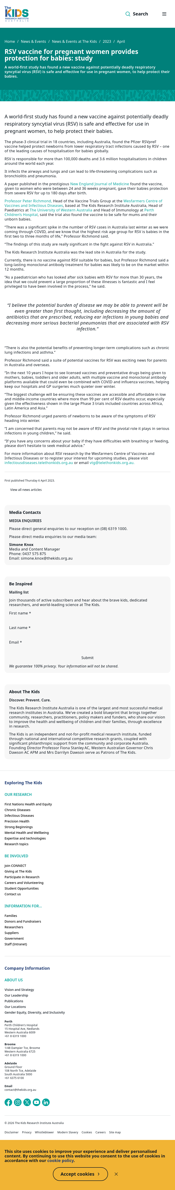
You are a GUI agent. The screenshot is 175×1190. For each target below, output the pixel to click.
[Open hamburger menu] (164, 14)
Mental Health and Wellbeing (27, 832)
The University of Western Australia (61, 210)
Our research (18, 794)
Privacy (27, 1132)
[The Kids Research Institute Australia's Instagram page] (18, 1102)
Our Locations (15, 1007)
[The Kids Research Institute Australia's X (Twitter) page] (27, 1102)
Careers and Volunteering (24, 882)
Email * (15, 642)
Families (11, 915)
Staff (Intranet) (16, 944)
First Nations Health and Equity (28, 804)
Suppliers (12, 933)
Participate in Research (22, 877)
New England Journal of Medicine (99, 183)
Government (14, 938)
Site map (115, 1132)
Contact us (13, 894)
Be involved (16, 856)
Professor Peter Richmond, (28, 200)
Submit (87, 657)
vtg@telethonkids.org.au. (112, 462)
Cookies (87, 1132)
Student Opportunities (22, 888)
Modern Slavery (67, 1132)
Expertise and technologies (25, 838)
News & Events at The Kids (74, 41)
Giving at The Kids (18, 871)
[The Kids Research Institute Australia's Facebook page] (8, 1102)
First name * (20, 613)
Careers (100, 1132)
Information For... (23, 906)
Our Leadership (16, 995)
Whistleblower (44, 1132)
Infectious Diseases (19, 815)
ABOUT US (14, 980)
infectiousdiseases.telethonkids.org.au (39, 462)
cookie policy (60, 1160)
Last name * (20, 627)
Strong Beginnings (19, 827)
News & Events (33, 41)
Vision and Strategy (19, 989)
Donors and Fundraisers (23, 921)
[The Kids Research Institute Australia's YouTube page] (36, 1102)
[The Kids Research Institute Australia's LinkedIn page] (46, 1102)
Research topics (16, 844)
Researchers (14, 927)
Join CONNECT (15, 865)
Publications (14, 1001)
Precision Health (17, 821)
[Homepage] (16, 14)
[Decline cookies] (116, 1174)
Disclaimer (12, 1132)
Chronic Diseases (17, 810)
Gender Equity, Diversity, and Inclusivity (35, 1012)
